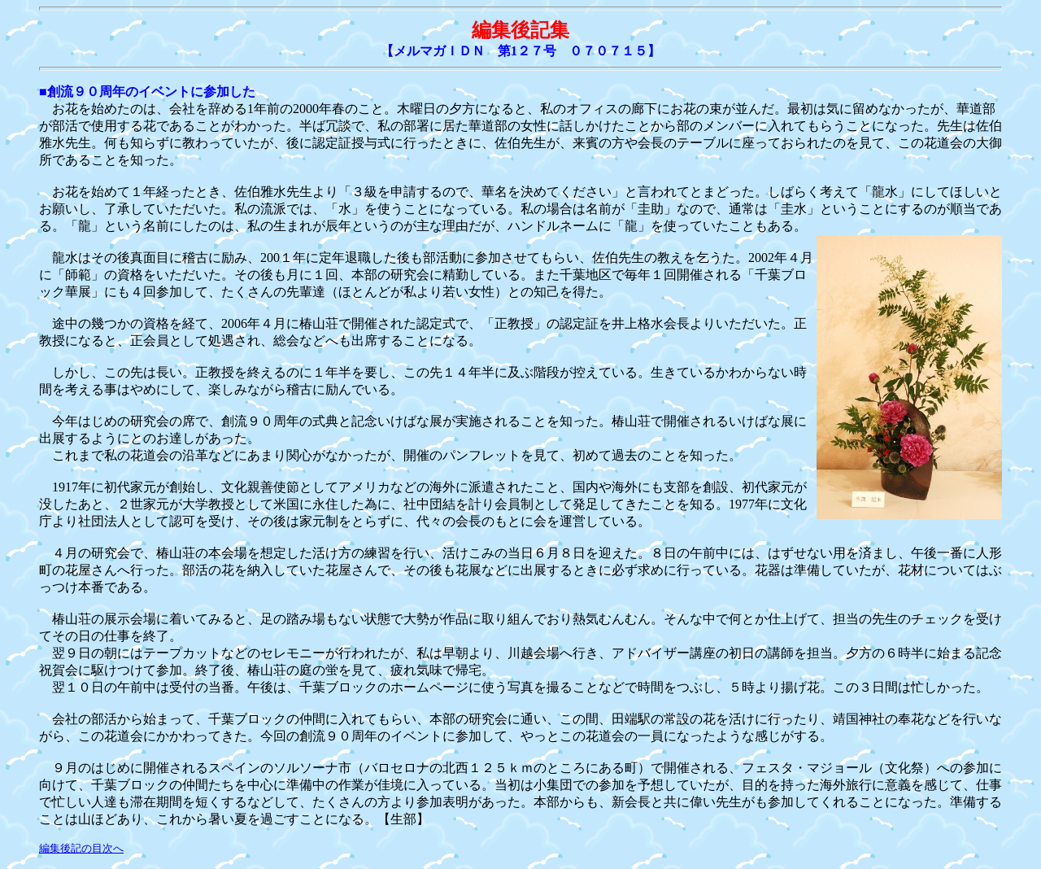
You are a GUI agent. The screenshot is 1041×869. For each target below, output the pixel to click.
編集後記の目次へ (81, 848)
